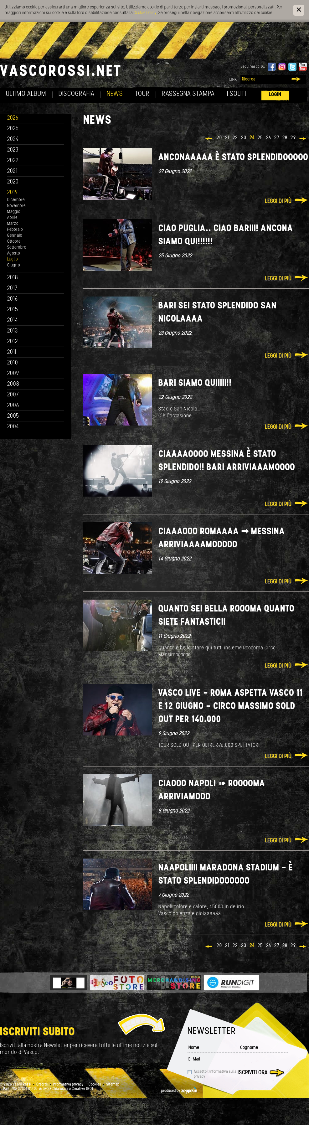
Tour (142, 94)
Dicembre (16, 200)
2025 (13, 129)
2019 (12, 193)
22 (235, 138)
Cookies (95, 1084)
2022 (13, 161)
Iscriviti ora (253, 1073)
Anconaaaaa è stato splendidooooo (233, 158)
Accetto (215, 1074)
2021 (12, 171)
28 (284, 138)
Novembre (16, 206)
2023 (12, 150)
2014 (12, 320)
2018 (12, 278)
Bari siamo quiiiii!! (195, 383)
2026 (12, 118)
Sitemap (112, 1084)
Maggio (13, 211)
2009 (13, 374)
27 (276, 138)
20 (219, 138)
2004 (13, 427)
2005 (13, 416)
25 (260, 138)
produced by (179, 1091)
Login (275, 94)
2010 (12, 363)
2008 (13, 384)
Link (233, 79)
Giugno (13, 265)
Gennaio (14, 235)
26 (268, 138)
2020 (13, 182)
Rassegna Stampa (188, 94)
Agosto (13, 253)
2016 (12, 299)
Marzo (12, 223)
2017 (12, 289)
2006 (13, 406)
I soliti (236, 94)
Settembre (16, 247)
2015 (12, 310)
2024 (13, 139)
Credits (42, 1084)
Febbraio (15, 229)
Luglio (12, 259)
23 (243, 138)
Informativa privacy (68, 1084)
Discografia (77, 94)
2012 (12, 342)
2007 (13, 395)
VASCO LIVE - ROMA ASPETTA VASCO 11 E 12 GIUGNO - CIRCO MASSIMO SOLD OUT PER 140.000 (230, 707)
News (115, 94)
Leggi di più (278, 201)
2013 (12, 331)
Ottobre (14, 241)
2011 (12, 352)
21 (227, 138)
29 (293, 138)
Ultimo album (26, 94)
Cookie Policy (145, 13)
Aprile (12, 217)
